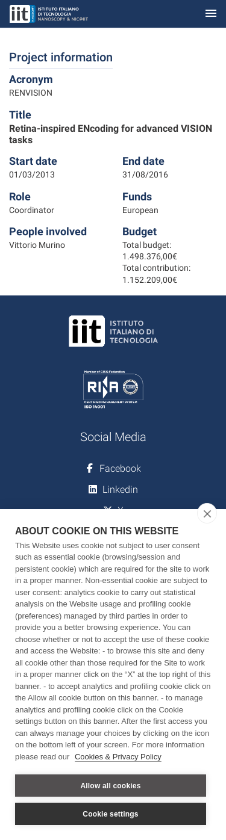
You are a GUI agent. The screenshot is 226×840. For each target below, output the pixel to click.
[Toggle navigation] (211, 14)
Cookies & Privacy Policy (118, 756)
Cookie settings (110, 814)
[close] (207, 513)
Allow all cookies (110, 786)
